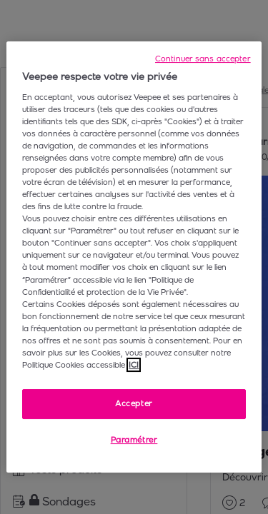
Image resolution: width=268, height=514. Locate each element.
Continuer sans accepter (203, 59)
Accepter (134, 403)
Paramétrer (134, 440)
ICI (134, 365)
